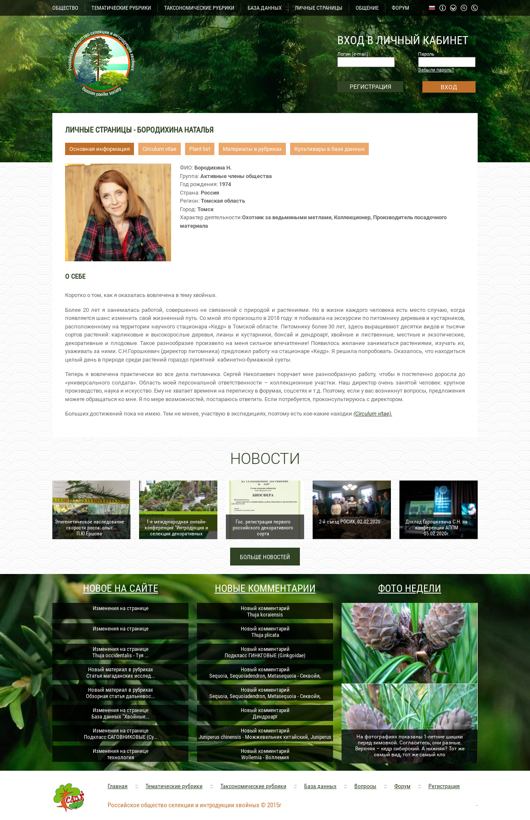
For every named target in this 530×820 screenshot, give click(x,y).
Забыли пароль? (436, 70)
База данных (320, 786)
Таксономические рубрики (253, 786)
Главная (118, 786)
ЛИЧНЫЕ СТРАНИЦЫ (318, 8)
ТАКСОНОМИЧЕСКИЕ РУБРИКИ (199, 8)
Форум (402, 786)
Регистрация (444, 786)
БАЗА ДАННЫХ (265, 8)
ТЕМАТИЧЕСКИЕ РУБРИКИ (121, 8)
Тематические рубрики (173, 786)
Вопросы (365, 786)
